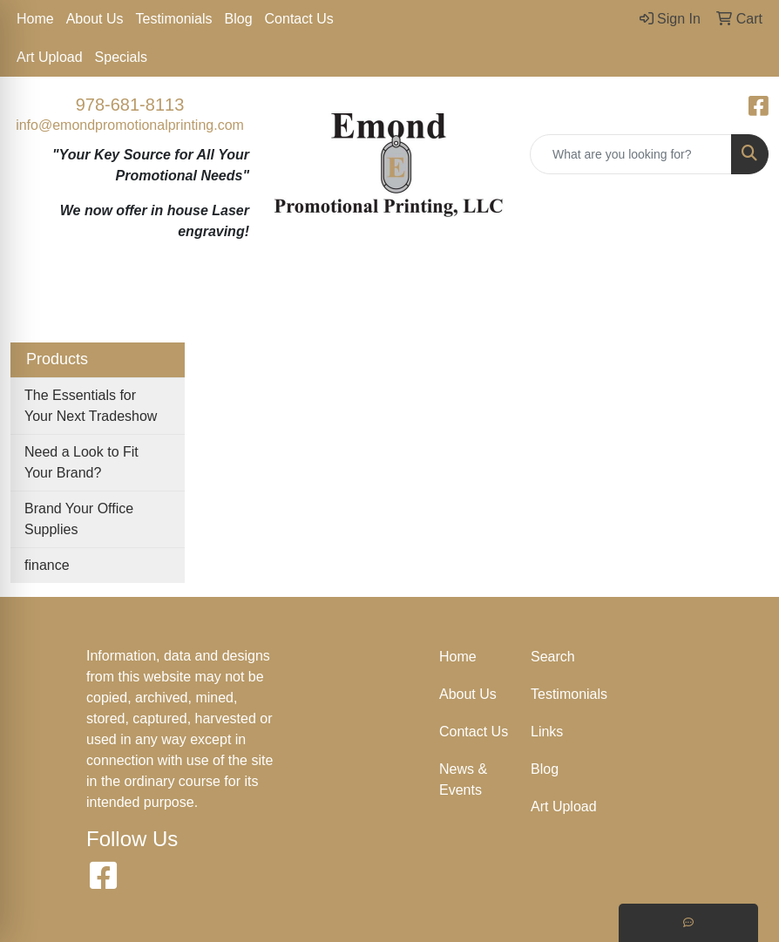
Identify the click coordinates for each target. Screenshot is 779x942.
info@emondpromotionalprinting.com (130, 125)
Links (547, 731)
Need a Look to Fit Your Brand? (81, 462)
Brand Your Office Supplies (78, 519)
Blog (239, 18)
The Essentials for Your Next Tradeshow (90, 406)
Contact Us (299, 18)
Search (553, 656)
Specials (121, 57)
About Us (95, 18)
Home (35, 18)
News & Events (463, 779)
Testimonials (174, 18)
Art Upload (50, 57)
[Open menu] (744, 299)
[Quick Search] (631, 154)
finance (47, 565)
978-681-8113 (130, 104)
